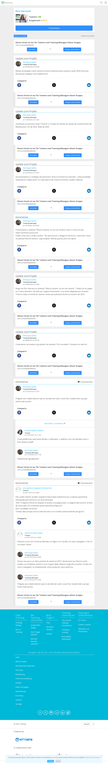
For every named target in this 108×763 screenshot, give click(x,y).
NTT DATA (82, 620)
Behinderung (20, 674)
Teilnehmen (54, 28)
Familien (18, 683)
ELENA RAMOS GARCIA (34, 430)
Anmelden (32, 49)
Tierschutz (19, 670)
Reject (58, 761)
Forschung (19, 696)
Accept (50, 761)
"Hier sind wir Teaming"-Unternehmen (67, 623)
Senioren (18, 700)
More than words (23, 11)
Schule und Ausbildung (23, 678)
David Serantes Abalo (34, 533)
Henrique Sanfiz (29, 62)
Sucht (17, 657)
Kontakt (49, 634)
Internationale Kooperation (25, 666)
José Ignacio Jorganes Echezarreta (37, 488)
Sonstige (18, 704)
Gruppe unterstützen (72, 49)
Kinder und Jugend (22, 687)
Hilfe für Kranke (21, 661)
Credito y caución (84, 624)
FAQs (48, 623)
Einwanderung (20, 691)
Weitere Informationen (93, 757)
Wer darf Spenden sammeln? (34, 641)
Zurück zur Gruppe (20, 36)
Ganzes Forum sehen (87, 36)
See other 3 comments (54, 423)
